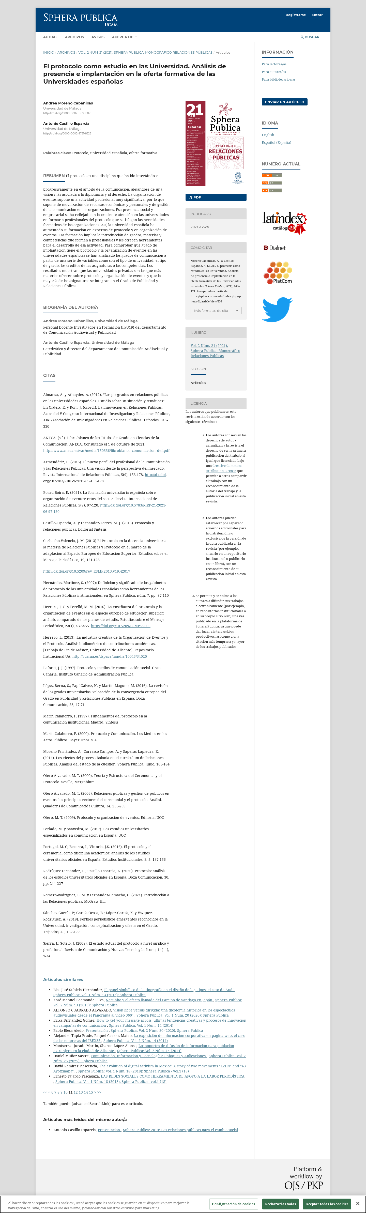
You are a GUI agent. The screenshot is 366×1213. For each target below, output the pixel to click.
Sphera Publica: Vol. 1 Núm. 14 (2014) (141, 1025)
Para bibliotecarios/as (279, 79)
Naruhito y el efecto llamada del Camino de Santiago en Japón (159, 999)
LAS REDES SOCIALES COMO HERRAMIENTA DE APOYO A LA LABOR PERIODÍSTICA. (173, 1076)
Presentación (97, 1030)
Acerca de (123, 37)
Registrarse (296, 15)
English (268, 134)
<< (45, 1092)
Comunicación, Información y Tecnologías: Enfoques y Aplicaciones (149, 1055)
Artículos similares (63, 979)
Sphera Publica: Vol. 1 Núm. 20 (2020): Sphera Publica (182, 1015)
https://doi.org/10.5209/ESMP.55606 (120, 625)
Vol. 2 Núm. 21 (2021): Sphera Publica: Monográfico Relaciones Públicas (145, 52)
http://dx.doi (155, 474)
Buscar (310, 37)
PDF (196, 197)
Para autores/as (274, 71)
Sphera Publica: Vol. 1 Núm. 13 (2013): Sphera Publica (99, 994)
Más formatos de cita (211, 311)
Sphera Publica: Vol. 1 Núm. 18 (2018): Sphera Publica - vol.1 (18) (133, 1071)
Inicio (48, 52)
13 (81, 1092)
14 (86, 1092)
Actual (50, 37)
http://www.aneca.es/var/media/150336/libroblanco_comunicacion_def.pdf (106, 450)
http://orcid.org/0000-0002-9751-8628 (67, 133)
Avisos (98, 37)
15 (91, 1092)
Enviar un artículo (284, 102)
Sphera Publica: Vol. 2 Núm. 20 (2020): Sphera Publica (157, 1030)
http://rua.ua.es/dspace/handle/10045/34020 (109, 656)
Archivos (74, 37)
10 (66, 1092)
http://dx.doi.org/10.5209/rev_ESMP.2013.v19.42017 (86, 571)
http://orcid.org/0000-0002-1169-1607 (66, 113)
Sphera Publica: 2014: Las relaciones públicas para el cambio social (180, 1129)
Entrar (317, 15)
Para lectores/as (274, 64)
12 (76, 1092)
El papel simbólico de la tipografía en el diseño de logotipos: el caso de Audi (169, 989)
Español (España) (276, 142)
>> (99, 1092)
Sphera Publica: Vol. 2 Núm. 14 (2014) (135, 1040)
